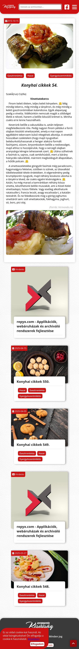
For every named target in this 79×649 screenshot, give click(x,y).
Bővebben (33, 639)
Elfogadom (37, 644)
